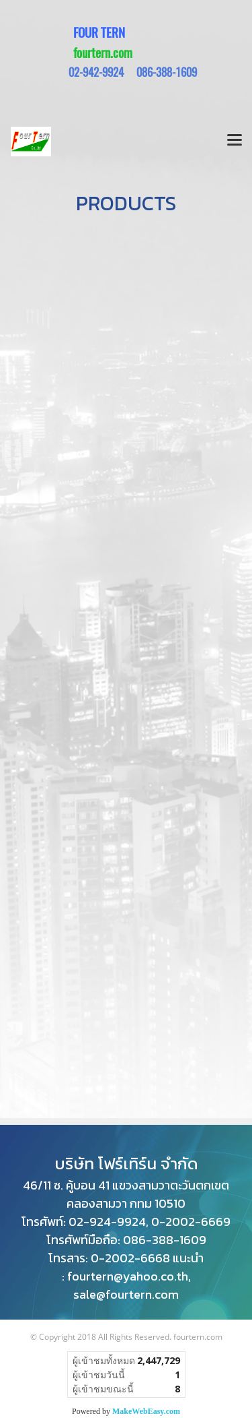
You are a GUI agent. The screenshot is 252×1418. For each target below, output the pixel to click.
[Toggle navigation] (234, 141)
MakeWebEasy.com (146, 1411)
